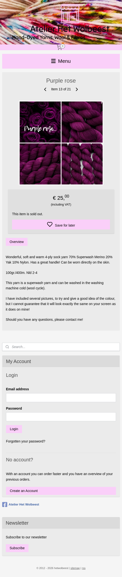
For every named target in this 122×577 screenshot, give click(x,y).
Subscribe (17, 548)
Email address (17, 389)
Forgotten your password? (25, 441)
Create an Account (24, 491)
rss (84, 568)
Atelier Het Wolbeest (20, 504)
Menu (61, 61)
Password (14, 408)
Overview (17, 242)
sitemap (75, 568)
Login (14, 429)
